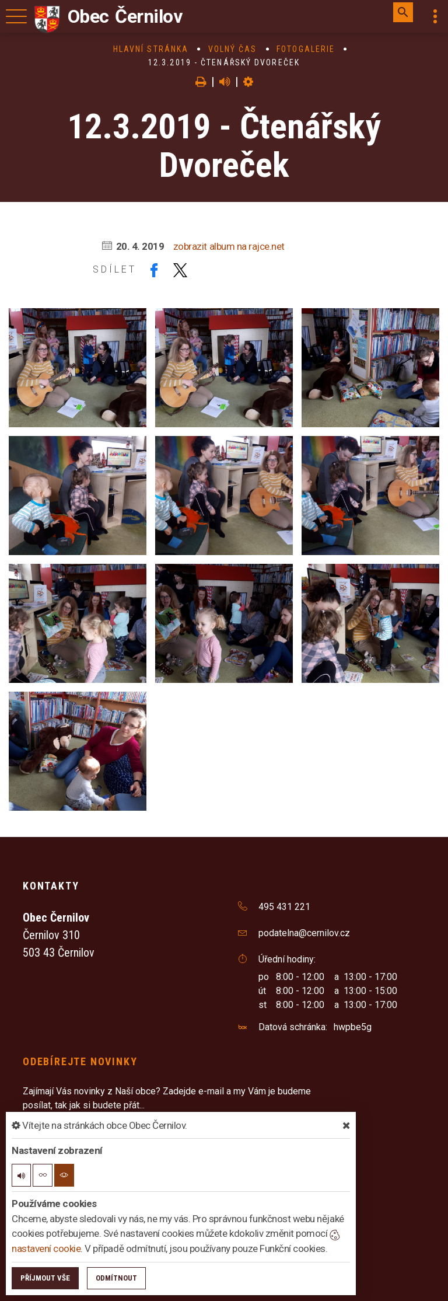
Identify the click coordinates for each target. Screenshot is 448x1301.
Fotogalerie (305, 49)
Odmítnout (116, 1278)
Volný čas (232, 49)
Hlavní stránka (150, 49)
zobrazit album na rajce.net (229, 246)
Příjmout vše (45, 1278)
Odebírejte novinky (80, 1061)
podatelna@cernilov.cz (304, 933)
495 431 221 (284, 906)
